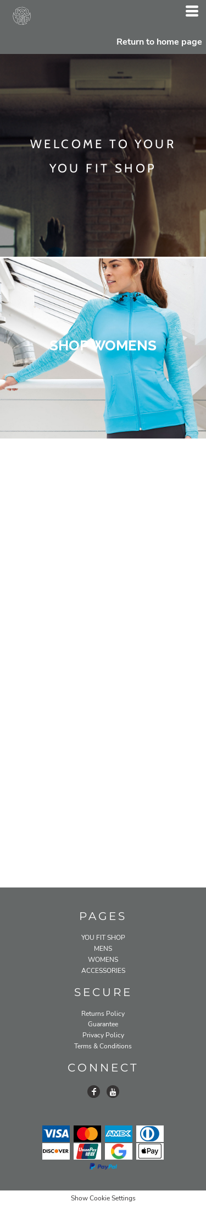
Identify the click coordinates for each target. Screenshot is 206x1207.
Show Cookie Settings (103, 1198)
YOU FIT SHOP (103, 937)
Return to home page (159, 42)
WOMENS (103, 959)
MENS (103, 948)
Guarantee (103, 1024)
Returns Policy (103, 1013)
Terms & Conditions (103, 1046)
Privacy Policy (103, 1035)
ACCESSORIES (103, 970)
